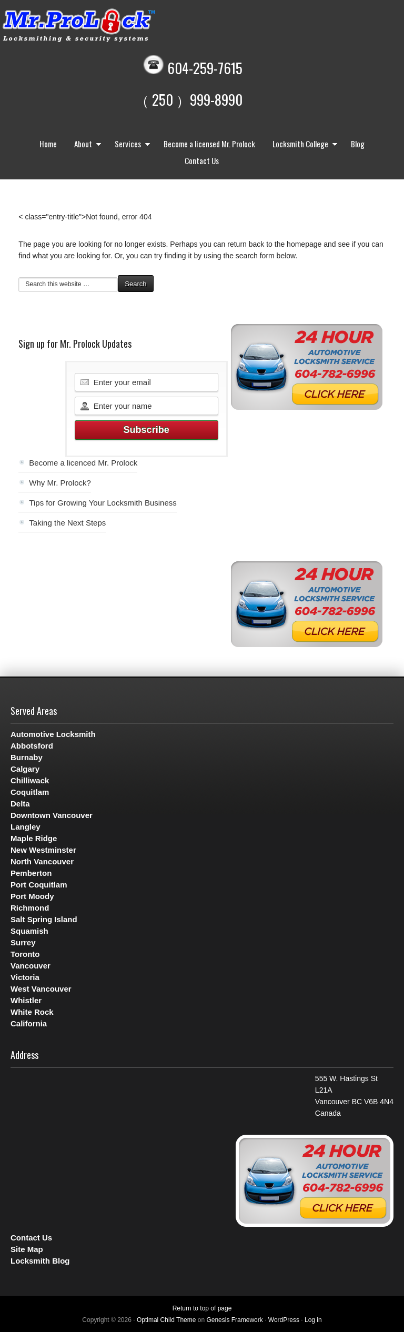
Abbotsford (32, 745)
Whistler (26, 1000)
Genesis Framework (234, 1320)
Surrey (23, 942)
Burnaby (27, 757)
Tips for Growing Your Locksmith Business (102, 502)
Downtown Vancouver (52, 815)
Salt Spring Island (44, 919)
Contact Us (202, 160)
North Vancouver (42, 861)
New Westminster (43, 849)
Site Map (27, 1249)
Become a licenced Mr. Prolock (83, 462)
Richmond (30, 907)
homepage (304, 244)
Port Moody (32, 896)
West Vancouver (41, 988)
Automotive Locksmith (53, 734)
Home (48, 143)
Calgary (25, 768)
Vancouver (30, 965)
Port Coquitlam (39, 884)
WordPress (283, 1320)
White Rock (32, 1011)
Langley (26, 826)
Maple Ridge (34, 838)
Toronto (25, 954)
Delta (20, 803)
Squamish (29, 930)
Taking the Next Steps (67, 522)
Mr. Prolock (100, 26)
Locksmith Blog (40, 1260)
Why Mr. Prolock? (60, 482)
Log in (313, 1320)
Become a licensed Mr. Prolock (209, 143)
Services (130, 145)
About (85, 145)
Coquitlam (30, 792)
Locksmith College (302, 145)
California (29, 1023)
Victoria (25, 977)
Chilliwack (30, 780)
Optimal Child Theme (166, 1320)
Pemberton (31, 873)
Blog (358, 143)
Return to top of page (202, 1308)
